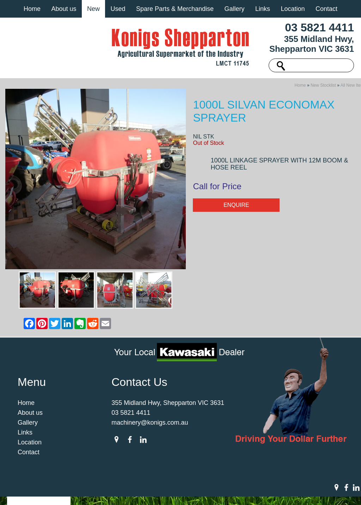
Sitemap (86, 488)
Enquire (236, 207)
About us (63, 8)
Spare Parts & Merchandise (175, 8)
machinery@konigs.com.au (149, 424)
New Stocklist (323, 87)
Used (117, 8)
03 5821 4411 (319, 27)
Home (32, 8)
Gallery (234, 8)
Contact (326, 8)
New (93, 8)
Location (293, 8)
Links (262, 8)
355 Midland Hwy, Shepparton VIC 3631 (311, 44)
